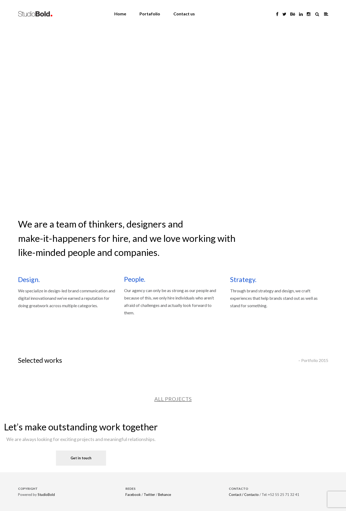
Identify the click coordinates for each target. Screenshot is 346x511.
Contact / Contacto (244, 494)
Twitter (149, 494)
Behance (164, 494)
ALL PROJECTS (173, 399)
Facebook (133, 494)
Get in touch (81, 458)
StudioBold (46, 494)
